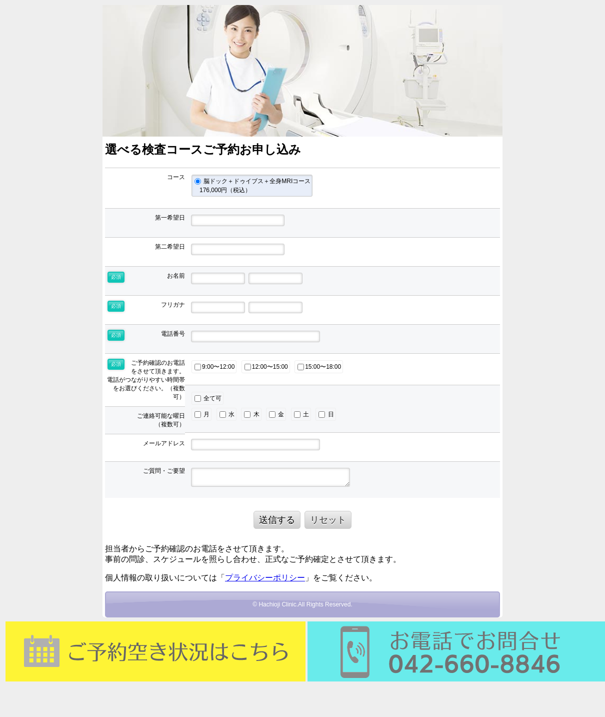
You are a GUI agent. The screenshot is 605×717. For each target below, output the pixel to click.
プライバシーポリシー (265, 577)
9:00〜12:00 (214, 366)
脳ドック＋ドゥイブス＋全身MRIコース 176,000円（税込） (252, 186)
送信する (277, 520)
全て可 (208, 398)
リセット (328, 520)
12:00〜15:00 (266, 366)
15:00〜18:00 (319, 366)
